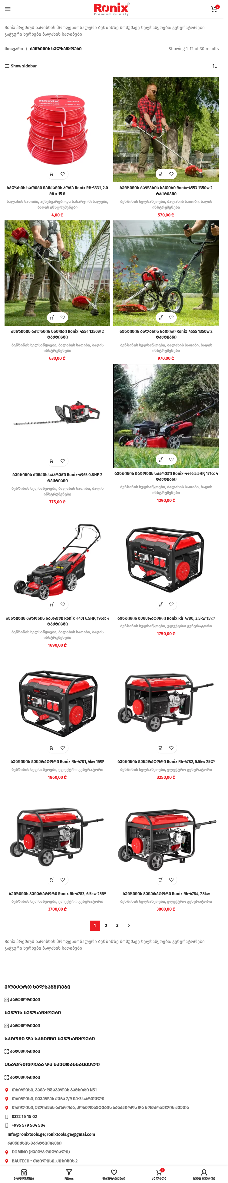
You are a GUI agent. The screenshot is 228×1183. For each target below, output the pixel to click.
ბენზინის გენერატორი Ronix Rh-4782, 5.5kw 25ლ (166, 761)
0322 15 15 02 (24, 1116)
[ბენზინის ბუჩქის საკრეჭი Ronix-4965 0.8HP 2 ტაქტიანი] (57, 416)
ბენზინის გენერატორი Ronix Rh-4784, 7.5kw (166, 893)
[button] (52, 174)
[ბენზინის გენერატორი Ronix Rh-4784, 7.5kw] (166, 835)
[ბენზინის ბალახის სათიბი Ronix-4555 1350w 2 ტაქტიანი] (166, 273)
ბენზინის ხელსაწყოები (141, 201)
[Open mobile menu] (8, 9)
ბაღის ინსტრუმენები (68, 207)
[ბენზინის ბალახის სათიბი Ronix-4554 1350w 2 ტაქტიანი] (57, 273)
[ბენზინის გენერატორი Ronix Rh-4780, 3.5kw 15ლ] (166, 560)
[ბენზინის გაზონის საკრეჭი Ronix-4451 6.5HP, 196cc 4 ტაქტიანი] (57, 560)
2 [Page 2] (106, 925)
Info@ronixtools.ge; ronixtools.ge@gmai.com (51, 1134)
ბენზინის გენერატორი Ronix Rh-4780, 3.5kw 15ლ (166, 618)
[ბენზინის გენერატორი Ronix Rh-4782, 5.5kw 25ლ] (166, 703)
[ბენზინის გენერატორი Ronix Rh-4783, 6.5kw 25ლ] (57, 835)
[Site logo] (112, 8)
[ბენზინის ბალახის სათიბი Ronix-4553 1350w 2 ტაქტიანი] (166, 129)
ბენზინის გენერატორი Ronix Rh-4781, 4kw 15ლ (57, 761)
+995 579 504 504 (28, 1125)
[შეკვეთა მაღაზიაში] (214, 66)
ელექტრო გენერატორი (191, 626)
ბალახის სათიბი (32, 201)
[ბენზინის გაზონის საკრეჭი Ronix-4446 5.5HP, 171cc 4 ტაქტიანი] (166, 416)
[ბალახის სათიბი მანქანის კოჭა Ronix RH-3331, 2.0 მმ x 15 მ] (57, 129)
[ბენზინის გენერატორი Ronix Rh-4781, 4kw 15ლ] (57, 703)
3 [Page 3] (117, 925)
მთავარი (14, 48)
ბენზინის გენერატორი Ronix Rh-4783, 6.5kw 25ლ (57, 893)
